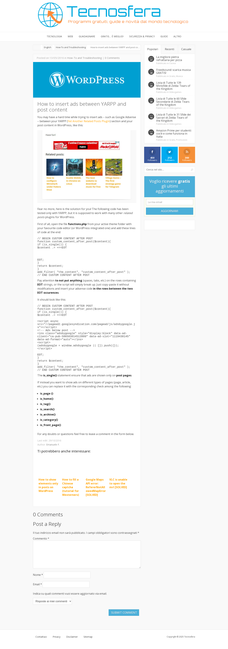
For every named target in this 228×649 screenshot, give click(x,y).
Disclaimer (72, 642)
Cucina (172, 63)
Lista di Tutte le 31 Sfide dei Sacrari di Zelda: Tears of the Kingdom (173, 118)
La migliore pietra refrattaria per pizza (169, 58)
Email (37, 590)
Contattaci (41, 642)
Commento (41, 538)
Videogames (175, 92)
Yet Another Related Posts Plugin (89, 121)
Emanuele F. (53, 444)
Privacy (56, 642)
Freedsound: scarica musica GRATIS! (173, 71)
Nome (38, 580)
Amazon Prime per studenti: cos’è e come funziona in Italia (173, 133)
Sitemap (88, 642)
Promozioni (181, 139)
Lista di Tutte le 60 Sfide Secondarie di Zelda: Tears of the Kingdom (172, 102)
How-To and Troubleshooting (84, 57)
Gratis (172, 76)
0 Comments (112, 57)
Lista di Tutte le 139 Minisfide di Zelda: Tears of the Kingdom (173, 86)
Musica (179, 76)
